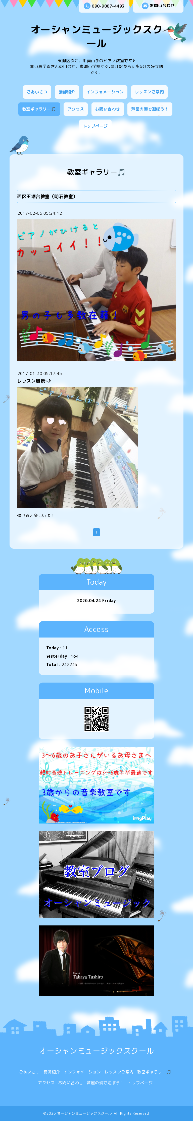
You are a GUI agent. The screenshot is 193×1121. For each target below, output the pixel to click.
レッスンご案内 (149, 92)
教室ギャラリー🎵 (39, 109)
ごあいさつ (37, 92)
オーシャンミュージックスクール (96, 36)
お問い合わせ (158, 6)
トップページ (95, 126)
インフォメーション (105, 92)
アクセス (75, 109)
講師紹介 (67, 92)
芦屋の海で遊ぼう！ (150, 109)
